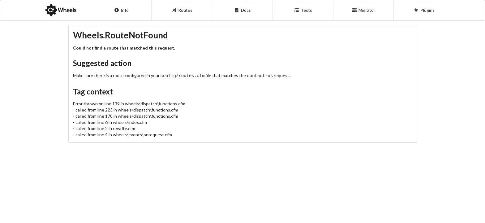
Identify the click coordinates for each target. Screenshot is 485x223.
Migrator (364, 10)
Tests (303, 10)
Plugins (424, 10)
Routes (181, 10)
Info (121, 10)
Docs (242, 10)
